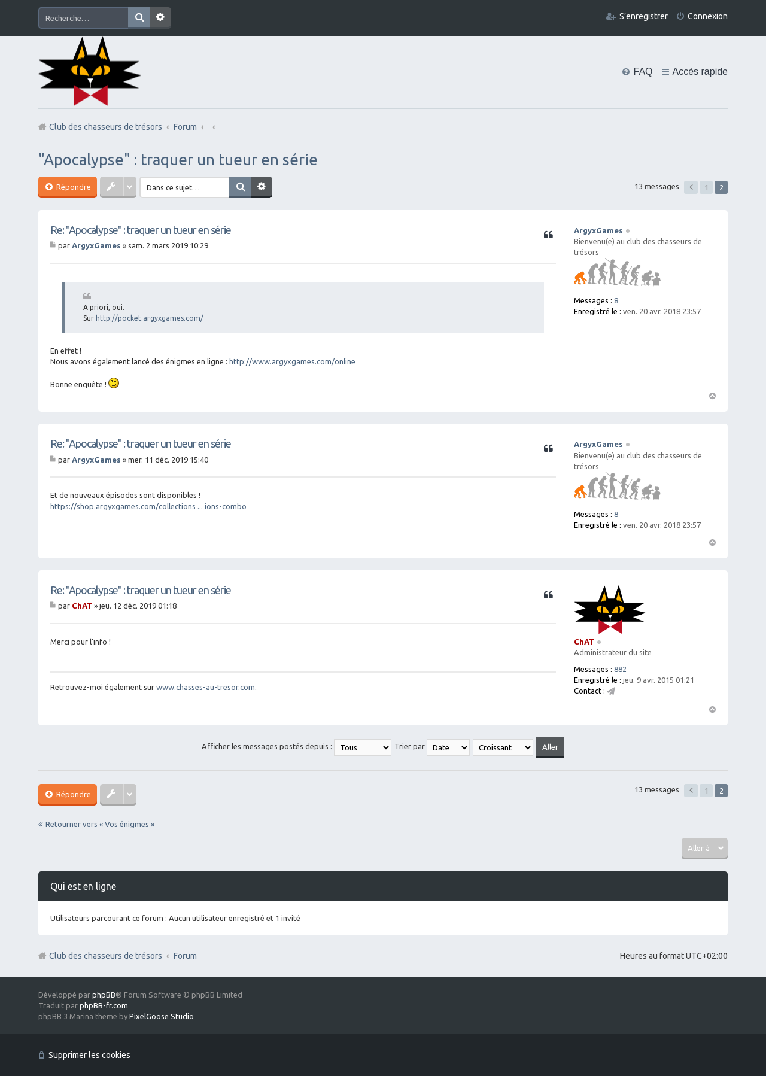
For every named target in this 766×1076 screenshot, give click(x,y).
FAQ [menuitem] (642, 71)
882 (620, 669)
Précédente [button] (691, 187)
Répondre (72, 187)
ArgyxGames (598, 230)
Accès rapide (700, 71)
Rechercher (139, 18)
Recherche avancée (160, 18)
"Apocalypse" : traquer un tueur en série (178, 159)
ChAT (584, 641)
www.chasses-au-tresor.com (205, 687)
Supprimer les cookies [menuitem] (89, 1055)
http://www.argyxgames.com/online (292, 361)
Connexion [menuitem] (708, 16)
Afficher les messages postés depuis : (296, 746)
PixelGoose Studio (161, 1016)
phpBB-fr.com (104, 1005)
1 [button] (706, 187)
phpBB (103, 994)
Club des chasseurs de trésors (105, 956)
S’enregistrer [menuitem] (643, 16)
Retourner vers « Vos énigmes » (99, 824)
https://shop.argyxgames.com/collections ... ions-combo (148, 506)
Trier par (432, 746)
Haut (712, 395)
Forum (185, 956)
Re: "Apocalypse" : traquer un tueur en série (140, 230)
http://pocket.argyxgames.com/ (149, 318)
